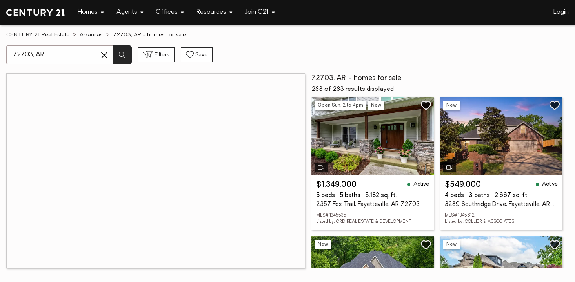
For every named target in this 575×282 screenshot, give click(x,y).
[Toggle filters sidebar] (156, 54)
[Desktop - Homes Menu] (91, 12)
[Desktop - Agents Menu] (130, 12)
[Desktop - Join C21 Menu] (260, 12)
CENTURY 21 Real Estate (37, 35)
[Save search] (197, 54)
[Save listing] (426, 105)
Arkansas (91, 35)
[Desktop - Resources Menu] (215, 12)
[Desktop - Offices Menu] (170, 12)
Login (561, 12)
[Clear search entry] (104, 55)
